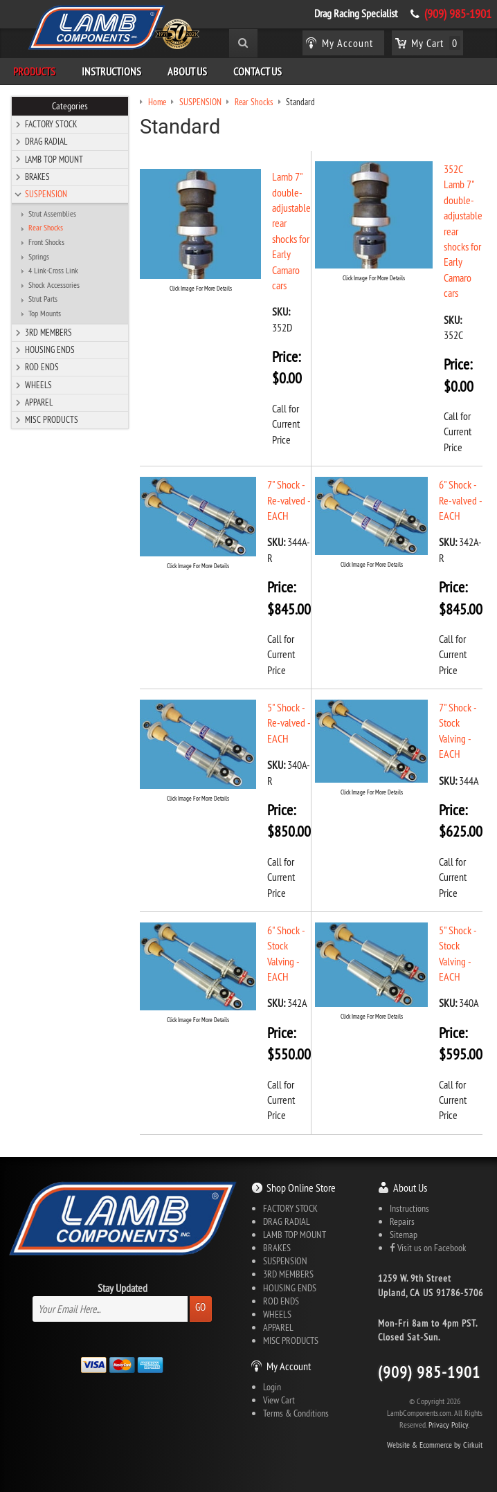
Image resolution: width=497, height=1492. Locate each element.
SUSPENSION (46, 193)
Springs (38, 257)
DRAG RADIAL (46, 141)
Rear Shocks (45, 228)
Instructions (111, 71)
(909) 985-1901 (457, 13)
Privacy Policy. (448, 1424)
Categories (70, 106)
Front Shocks (46, 242)
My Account (288, 1366)
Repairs (402, 1221)
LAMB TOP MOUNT (54, 159)
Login (272, 1387)
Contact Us (257, 71)
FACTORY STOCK (51, 123)
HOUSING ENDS (50, 349)
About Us (187, 71)
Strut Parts (42, 299)
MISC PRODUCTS (51, 419)
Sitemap (403, 1234)
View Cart (279, 1400)
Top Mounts (44, 313)
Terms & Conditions (296, 1413)
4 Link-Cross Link (53, 270)
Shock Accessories (54, 285)
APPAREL (39, 402)
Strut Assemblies (52, 214)
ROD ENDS (42, 366)
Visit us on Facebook (428, 1247)
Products (34, 71)
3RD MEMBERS (48, 332)
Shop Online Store (301, 1187)
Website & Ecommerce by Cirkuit (434, 1444)
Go (200, 1306)
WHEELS (38, 384)
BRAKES (37, 176)
